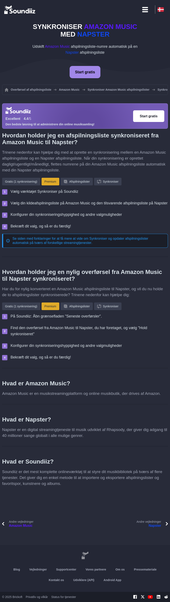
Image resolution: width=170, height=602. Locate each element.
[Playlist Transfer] (20, 9)
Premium (50, 181)
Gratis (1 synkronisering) (21, 181)
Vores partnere (96, 569)
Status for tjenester (63, 597)
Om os (120, 569)
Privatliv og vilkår (37, 597)
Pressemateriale (145, 569)
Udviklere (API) (83, 580)
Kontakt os (56, 580)
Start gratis (85, 72)
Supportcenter (66, 569)
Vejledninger (38, 569)
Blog (16, 569)
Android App (112, 580)
